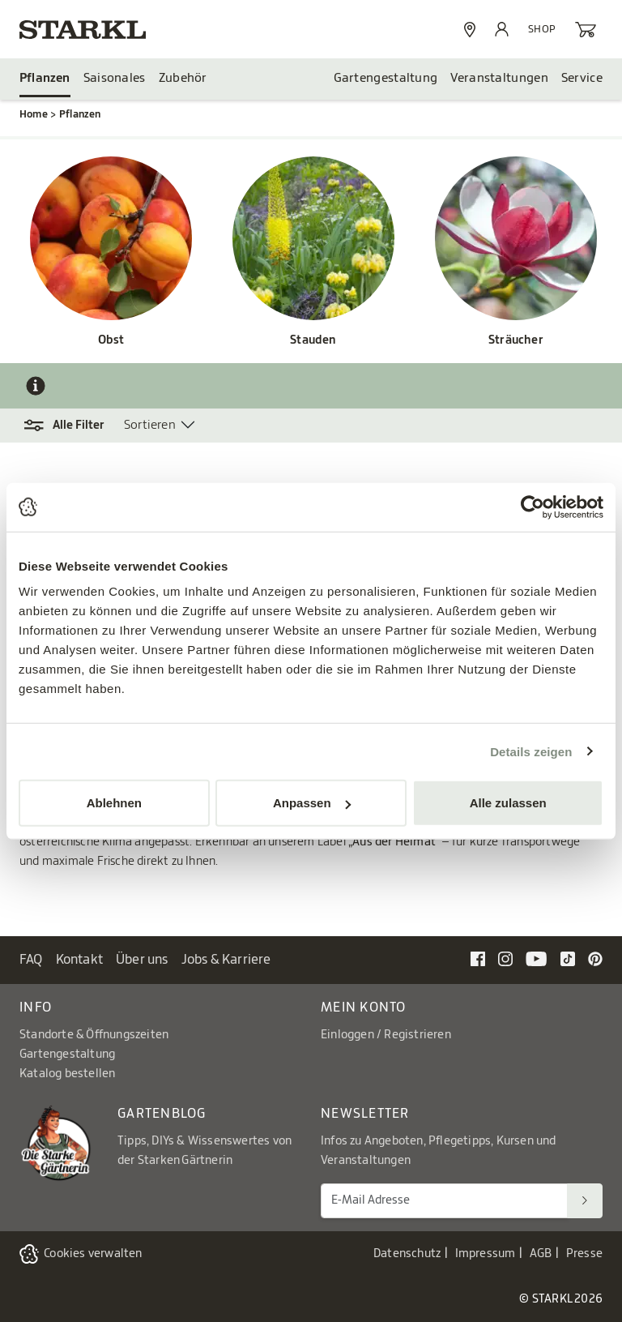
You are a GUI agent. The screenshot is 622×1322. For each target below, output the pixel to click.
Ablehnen (114, 803)
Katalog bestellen (67, 1073)
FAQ (31, 959)
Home (33, 114)
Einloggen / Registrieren (386, 1035)
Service (582, 78)
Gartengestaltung (386, 78)
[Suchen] (585, 1200)
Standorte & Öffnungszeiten (93, 1035)
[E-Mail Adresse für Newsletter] (444, 1200)
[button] (71, 425)
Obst (111, 340)
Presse (584, 1253)
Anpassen (312, 803)
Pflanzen (44, 78)
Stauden (313, 340)
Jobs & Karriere (226, 959)
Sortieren (150, 425)
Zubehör (183, 78)
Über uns (142, 959)
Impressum (485, 1253)
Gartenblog (162, 1113)
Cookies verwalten (93, 1253)
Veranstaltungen (499, 78)
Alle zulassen (508, 803)
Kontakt (79, 959)
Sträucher (515, 340)
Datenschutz (407, 1253)
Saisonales (114, 78)
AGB (541, 1253)
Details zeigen (531, 751)
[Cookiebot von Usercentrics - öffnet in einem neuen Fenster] (532, 506)
